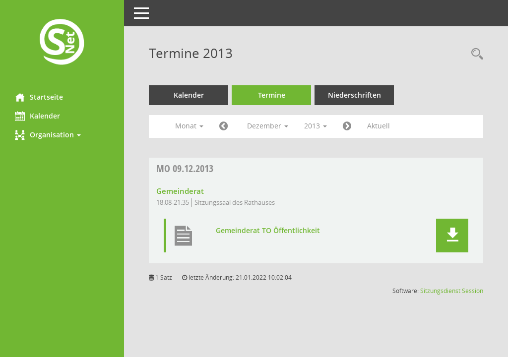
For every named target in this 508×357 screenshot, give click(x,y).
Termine (271, 95)
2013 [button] (315, 125)
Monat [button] (189, 125)
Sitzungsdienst (440, 291)
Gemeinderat (180, 191)
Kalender (37, 116)
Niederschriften (354, 95)
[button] (62, 135)
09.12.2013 (184, 168)
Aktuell (378, 125)
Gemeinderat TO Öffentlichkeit (268, 230)
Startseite (39, 97)
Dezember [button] (267, 125)
